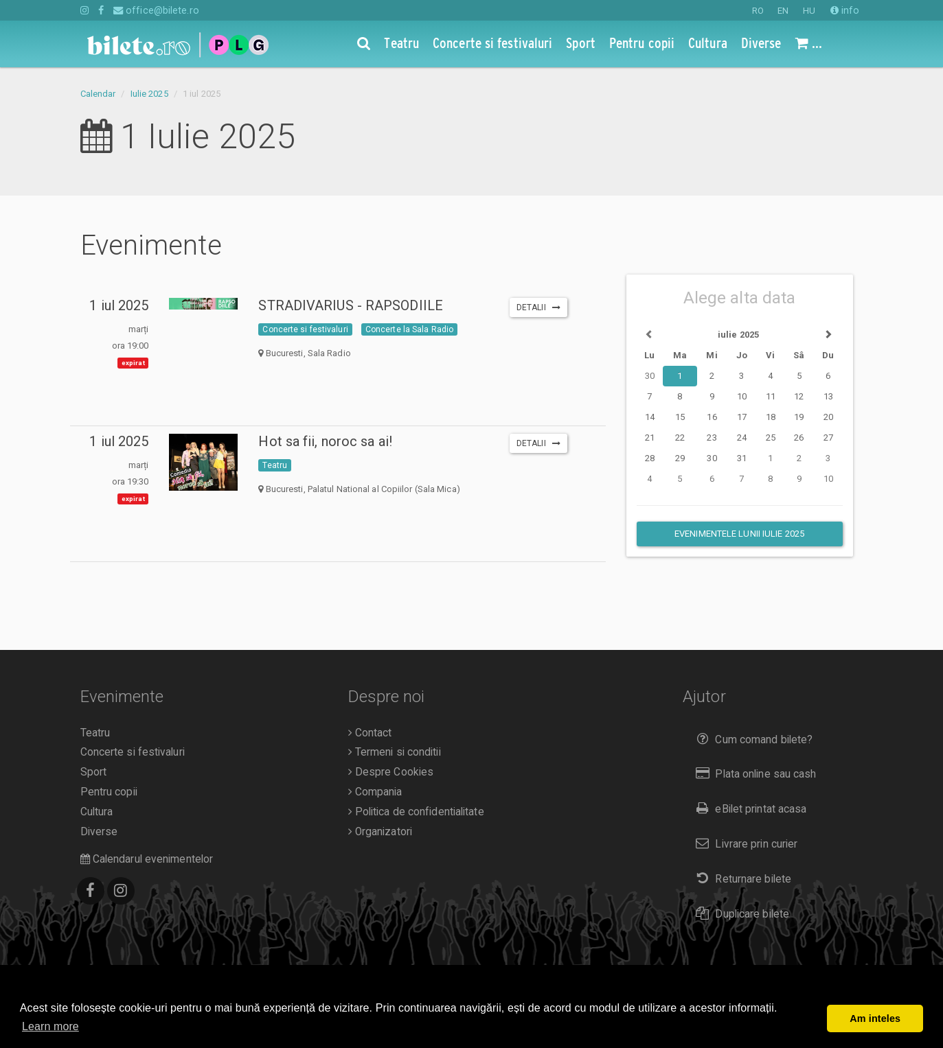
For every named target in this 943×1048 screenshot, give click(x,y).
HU (809, 10)
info (845, 10)
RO (758, 10)
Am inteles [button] (875, 1018)
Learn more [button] (50, 1026)
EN (782, 10)
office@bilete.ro (156, 10)
